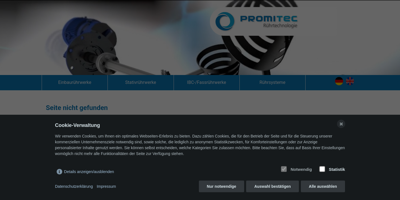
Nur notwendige (221, 186)
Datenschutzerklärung (74, 186)
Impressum (106, 186)
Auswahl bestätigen (272, 186)
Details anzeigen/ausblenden (89, 171)
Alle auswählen (323, 186)
